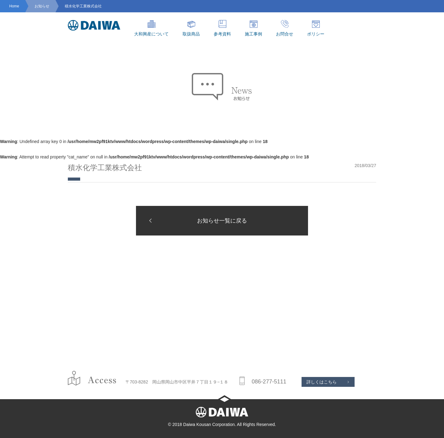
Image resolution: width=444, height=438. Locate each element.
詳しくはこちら (321, 381)
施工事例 (253, 28)
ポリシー (315, 28)
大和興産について (151, 28)
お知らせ (42, 6)
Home (14, 6)
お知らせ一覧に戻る (196, 220)
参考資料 (222, 28)
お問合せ (284, 28)
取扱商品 (191, 28)
